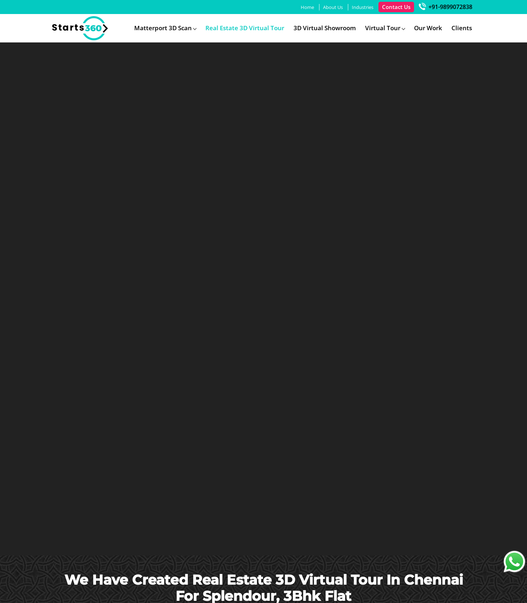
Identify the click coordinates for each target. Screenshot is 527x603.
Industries (362, 7)
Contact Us (396, 6)
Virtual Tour (382, 28)
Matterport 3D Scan (163, 28)
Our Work (428, 28)
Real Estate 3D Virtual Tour (244, 28)
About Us (333, 7)
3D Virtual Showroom (325, 28)
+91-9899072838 (445, 7)
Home (307, 7)
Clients (461, 28)
